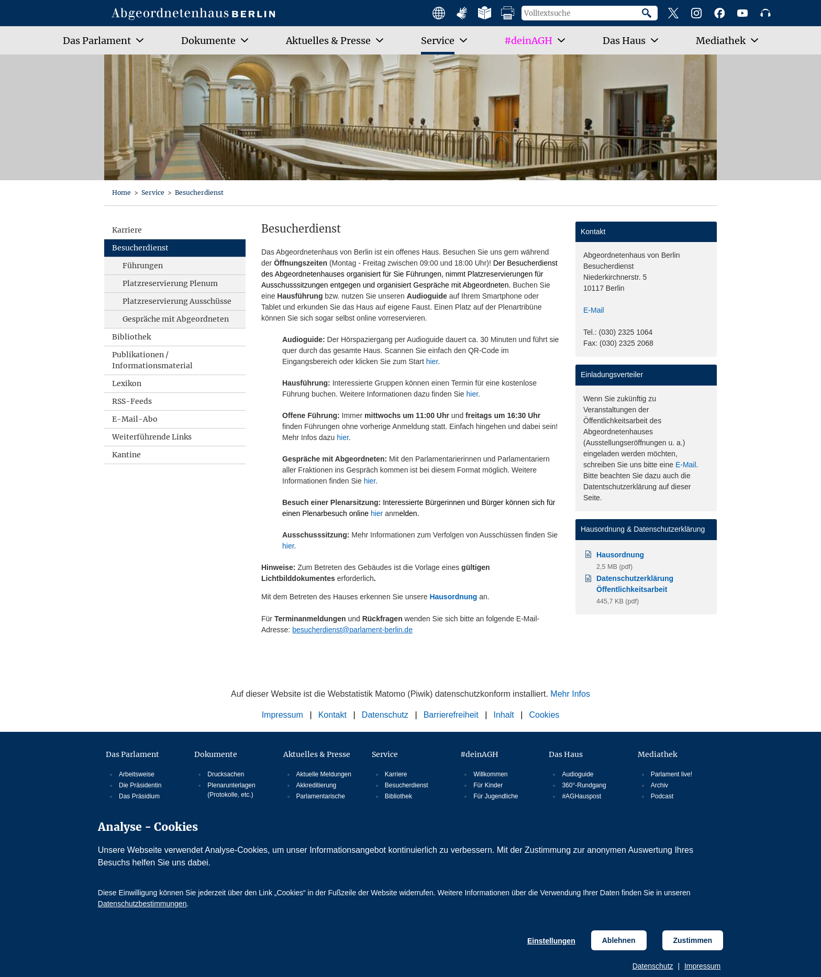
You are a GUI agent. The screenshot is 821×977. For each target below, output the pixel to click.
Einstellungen (551, 941)
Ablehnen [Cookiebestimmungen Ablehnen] (619, 940)
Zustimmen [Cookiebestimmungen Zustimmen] (693, 940)
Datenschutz (653, 966)
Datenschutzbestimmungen (142, 903)
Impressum (702, 966)
